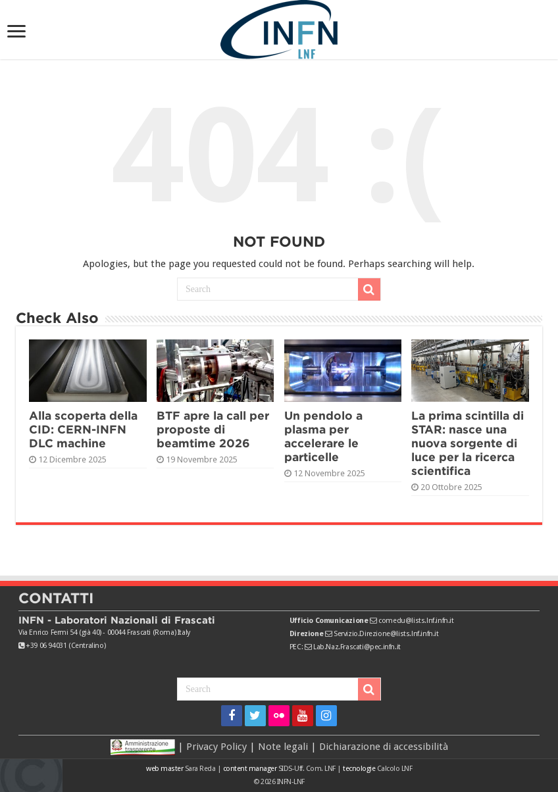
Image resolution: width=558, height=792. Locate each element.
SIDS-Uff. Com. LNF (307, 768)
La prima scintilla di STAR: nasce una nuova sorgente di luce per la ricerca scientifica (467, 443)
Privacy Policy (216, 747)
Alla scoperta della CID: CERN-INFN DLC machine (83, 429)
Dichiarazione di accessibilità (383, 747)
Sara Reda (199, 768)
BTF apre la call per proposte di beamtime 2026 (213, 429)
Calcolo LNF (395, 768)
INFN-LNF (291, 782)
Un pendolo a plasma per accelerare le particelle (323, 436)
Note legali (283, 747)
